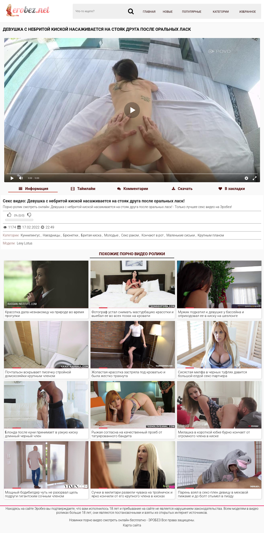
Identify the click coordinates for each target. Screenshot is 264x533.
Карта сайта (132, 525)
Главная (149, 11)
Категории (221, 11)
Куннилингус (30, 235)
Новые (168, 11)
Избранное (247, 11)
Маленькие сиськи (180, 235)
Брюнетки (70, 235)
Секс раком (130, 235)
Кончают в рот (153, 235)
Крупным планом (211, 235)
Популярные (191, 11)
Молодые (111, 235)
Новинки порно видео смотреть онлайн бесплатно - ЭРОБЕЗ (115, 520)
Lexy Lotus (24, 243)
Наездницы (51, 235)
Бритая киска (91, 235)
